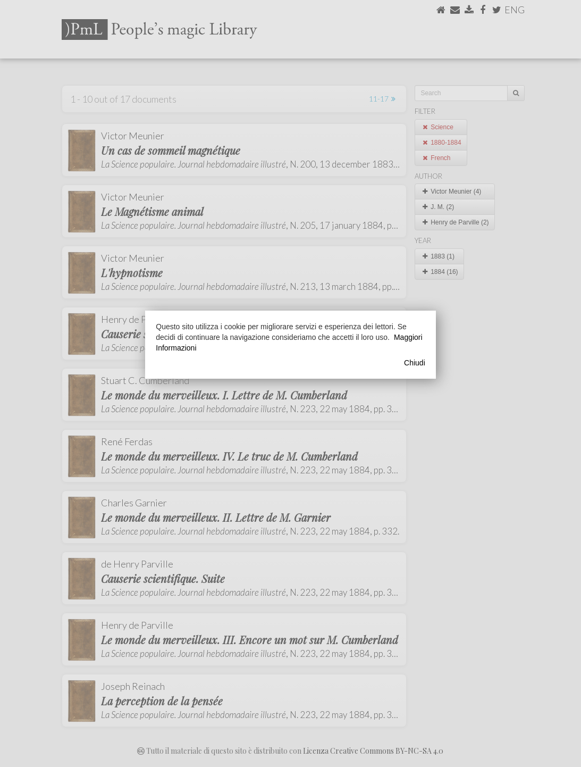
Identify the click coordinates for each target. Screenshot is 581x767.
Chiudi (414, 363)
